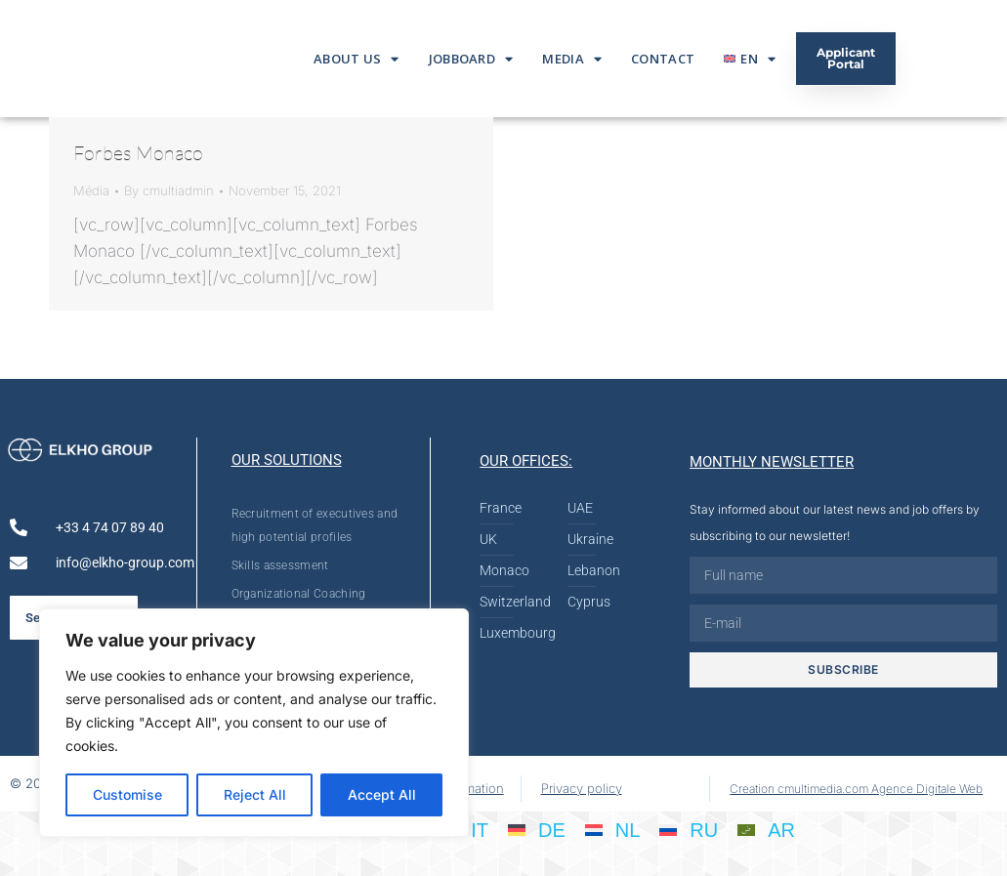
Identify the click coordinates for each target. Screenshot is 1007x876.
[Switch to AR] (766, 829)
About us (356, 59)
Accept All (382, 794)
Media (572, 59)
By (169, 190)
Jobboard (471, 59)
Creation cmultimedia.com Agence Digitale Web (856, 788)
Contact (662, 58)
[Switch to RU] (689, 829)
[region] (254, 722)
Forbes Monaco (138, 153)
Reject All (255, 794)
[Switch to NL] (612, 829)
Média (91, 190)
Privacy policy (581, 788)
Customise (127, 794)
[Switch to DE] (536, 829)
